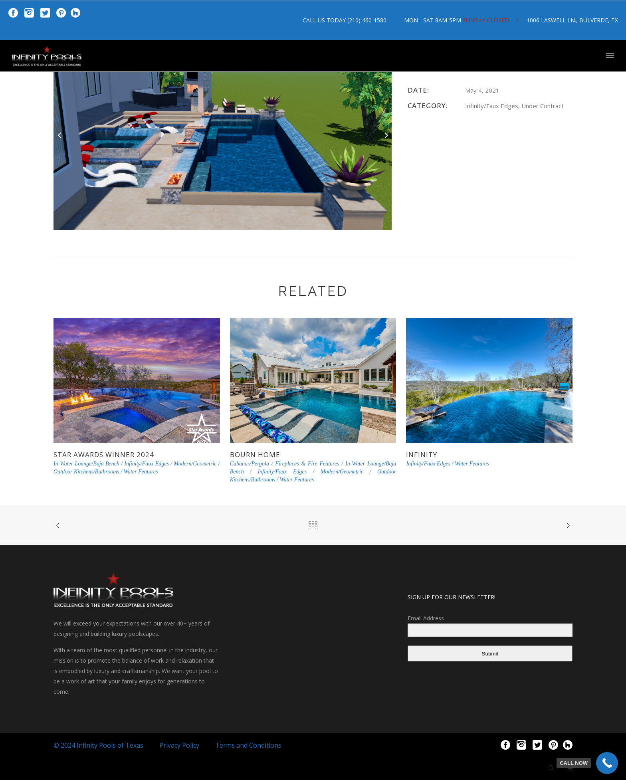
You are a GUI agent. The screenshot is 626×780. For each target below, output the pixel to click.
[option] (222, 135)
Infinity (421, 454)
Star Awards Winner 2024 (103, 454)
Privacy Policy (179, 745)
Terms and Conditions (248, 745)
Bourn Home (255, 454)
